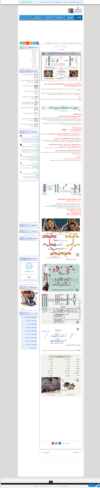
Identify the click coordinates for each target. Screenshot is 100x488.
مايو (34, 62)
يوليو (34, 60)
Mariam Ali (34, 172)
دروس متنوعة (33, 348)
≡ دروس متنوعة (35, 17)
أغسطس (33, 59)
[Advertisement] (50, 31)
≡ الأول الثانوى (68, 17)
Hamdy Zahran (34, 163)
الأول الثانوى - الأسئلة (31, 321)
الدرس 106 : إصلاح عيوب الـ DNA (28, 113)
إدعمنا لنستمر (78, 2)
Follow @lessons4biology (28, 234)
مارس (34, 65)
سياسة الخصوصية (58, 2)
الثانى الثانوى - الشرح (31, 344)
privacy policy (35, 486)
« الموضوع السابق (75, 452)
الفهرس (64, 2)
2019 (34, 50)
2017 (34, 66)
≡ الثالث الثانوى (46, 17)
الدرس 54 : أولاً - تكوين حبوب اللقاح (27, 85)
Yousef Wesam (34, 136)
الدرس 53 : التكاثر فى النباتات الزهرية (27, 74)
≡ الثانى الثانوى (57, 17)
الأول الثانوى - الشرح (31, 324)
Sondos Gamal (34, 144)
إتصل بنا (52, 2)
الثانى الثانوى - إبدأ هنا (31, 338)
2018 (34, 51)
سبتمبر (33, 57)
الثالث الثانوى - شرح (60, 49)
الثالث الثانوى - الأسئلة (31, 331)
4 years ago (25, 177)
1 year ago (23, 152)
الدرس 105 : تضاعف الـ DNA (28, 91)
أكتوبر (34, 56)
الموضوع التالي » (45, 452)
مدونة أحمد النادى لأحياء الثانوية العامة (53, 486)
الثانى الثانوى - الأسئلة (31, 341)
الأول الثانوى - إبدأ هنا (31, 317)
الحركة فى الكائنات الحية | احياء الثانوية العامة (29, 167)
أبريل (34, 63)
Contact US (40, 486)
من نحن (47, 2)
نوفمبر (34, 54)
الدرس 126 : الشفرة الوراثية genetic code (26, 107)
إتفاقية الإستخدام (71, 2)
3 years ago (30, 160)
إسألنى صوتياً (42, 2)
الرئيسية (77, 17)
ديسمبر (33, 53)
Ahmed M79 (34, 154)
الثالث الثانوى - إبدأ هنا (31, 327)
